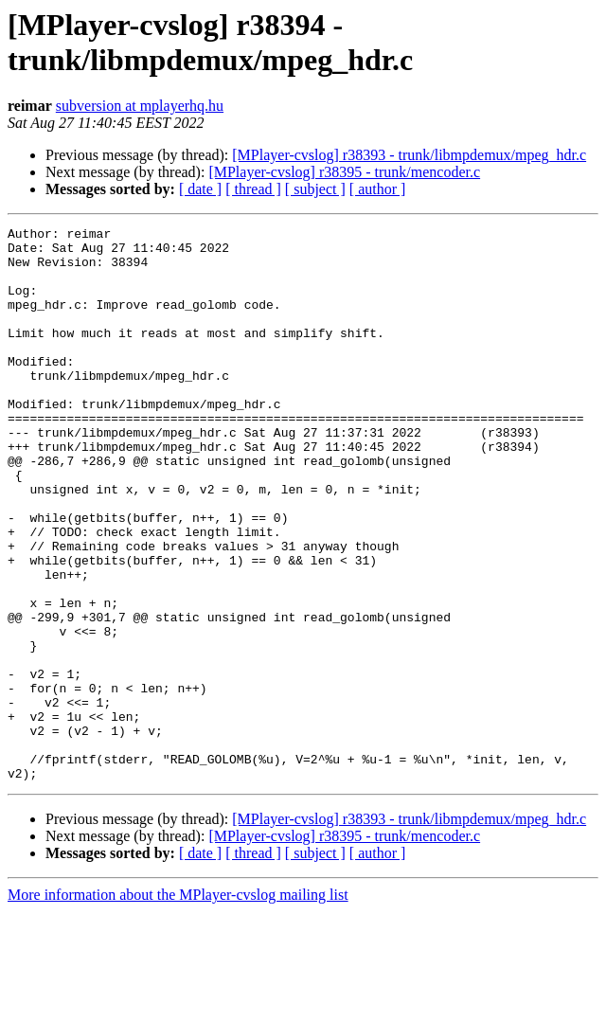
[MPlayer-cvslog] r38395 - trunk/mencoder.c (344, 172)
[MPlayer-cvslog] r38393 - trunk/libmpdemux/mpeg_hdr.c (409, 155)
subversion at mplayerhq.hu (139, 106)
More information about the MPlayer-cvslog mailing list (178, 1005)
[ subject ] (315, 189)
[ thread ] (253, 189)
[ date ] (200, 189)
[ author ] (377, 189)
